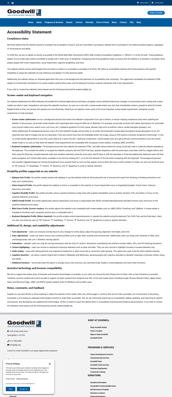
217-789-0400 (16, 341)
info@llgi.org (15, 345)
